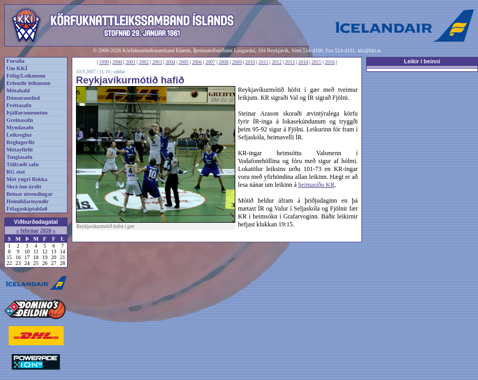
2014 (303, 62)
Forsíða (15, 61)
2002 (144, 62)
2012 (277, 62)
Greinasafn (19, 120)
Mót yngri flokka (26, 179)
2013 (290, 62)
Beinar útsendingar (29, 194)
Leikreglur (19, 135)
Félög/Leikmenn (25, 76)
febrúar (30, 230)
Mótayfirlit (19, 150)
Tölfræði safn (22, 164)
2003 (157, 62)
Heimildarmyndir (27, 201)
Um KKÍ (16, 68)
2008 (223, 62)
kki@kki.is (369, 50)
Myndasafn (20, 127)
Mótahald (18, 90)
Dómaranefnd (23, 98)
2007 (210, 62)
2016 (330, 62)
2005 (184, 62)
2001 (131, 62)
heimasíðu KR (316, 184)
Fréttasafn (18, 105)
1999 (104, 62)
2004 (171, 62)
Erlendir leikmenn (28, 83)
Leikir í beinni (422, 61)
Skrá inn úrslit (23, 186)
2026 (45, 230)
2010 (250, 62)
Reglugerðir (20, 142)
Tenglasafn (19, 157)
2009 (237, 62)
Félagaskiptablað (26, 209)
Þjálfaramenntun (26, 113)
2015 (317, 62)
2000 (117, 62)
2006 (197, 62)
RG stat (15, 172)
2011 (263, 62)
